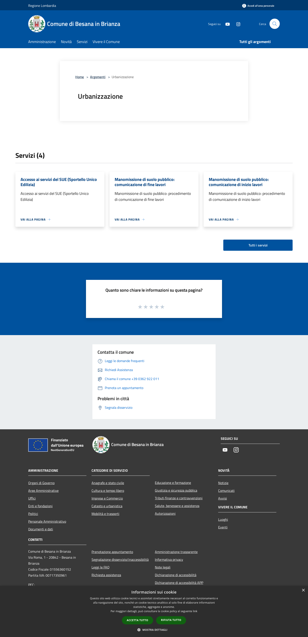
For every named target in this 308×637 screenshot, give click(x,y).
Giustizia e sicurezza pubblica (176, 490)
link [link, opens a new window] (195, 611)
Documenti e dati (40, 529)
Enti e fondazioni (40, 506)
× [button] (303, 590)
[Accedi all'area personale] (258, 6)
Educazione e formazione (173, 482)
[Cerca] (275, 24)
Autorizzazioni (165, 513)
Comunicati (226, 490)
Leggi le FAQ (101, 567)
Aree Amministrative (43, 490)
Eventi (223, 527)
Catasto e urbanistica (107, 506)
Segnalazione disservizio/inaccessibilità (120, 559)
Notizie (223, 482)
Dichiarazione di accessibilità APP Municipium (179, 585)
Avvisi (222, 498)
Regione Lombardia (42, 5)
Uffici (32, 498)
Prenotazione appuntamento (112, 551)
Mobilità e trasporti (105, 513)
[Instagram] (236, 24)
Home (79, 76)
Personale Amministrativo (47, 521)
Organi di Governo (41, 482)
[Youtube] (226, 24)
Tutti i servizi (258, 245)
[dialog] (154, 611)
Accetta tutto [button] (137, 620)
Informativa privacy (169, 559)
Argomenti (97, 76)
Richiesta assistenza (106, 574)
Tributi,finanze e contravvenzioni (179, 498)
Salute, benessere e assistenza (177, 505)
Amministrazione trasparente (176, 551)
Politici (33, 513)
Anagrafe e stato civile (108, 482)
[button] (154, 630)
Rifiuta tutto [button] (171, 620)
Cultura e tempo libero (108, 490)
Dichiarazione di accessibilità (175, 574)
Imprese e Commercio (107, 498)
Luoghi (223, 519)
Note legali (162, 567)
